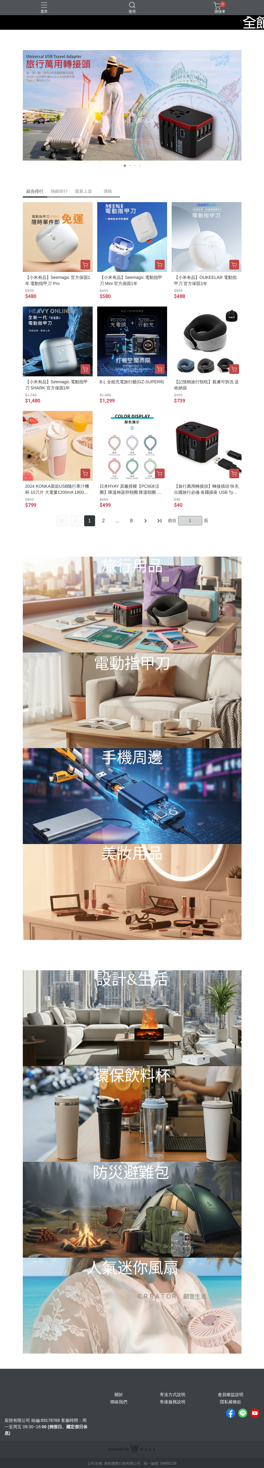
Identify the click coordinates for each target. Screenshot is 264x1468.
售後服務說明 (172, 1402)
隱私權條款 (230, 1402)
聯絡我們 (118, 1402)
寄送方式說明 (172, 1394)
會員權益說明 (230, 1394)
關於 (119, 1394)
